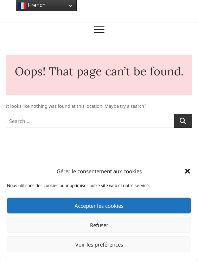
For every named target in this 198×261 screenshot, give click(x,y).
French (31, 5)
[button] (187, 171)
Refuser (99, 225)
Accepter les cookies (99, 205)
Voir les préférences (99, 244)
